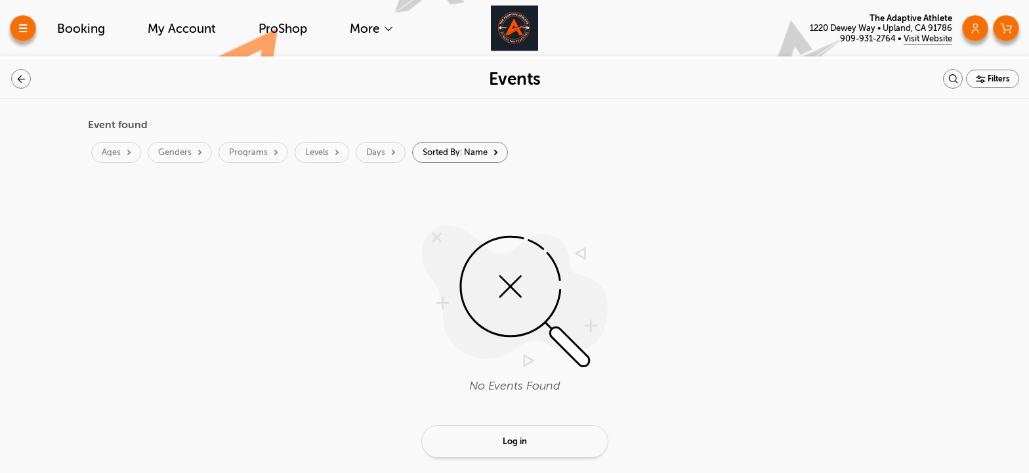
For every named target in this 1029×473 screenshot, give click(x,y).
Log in (515, 441)
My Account (182, 28)
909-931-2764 (869, 38)
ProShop (283, 28)
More (366, 28)
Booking (81, 28)
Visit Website (928, 38)
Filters (997, 78)
